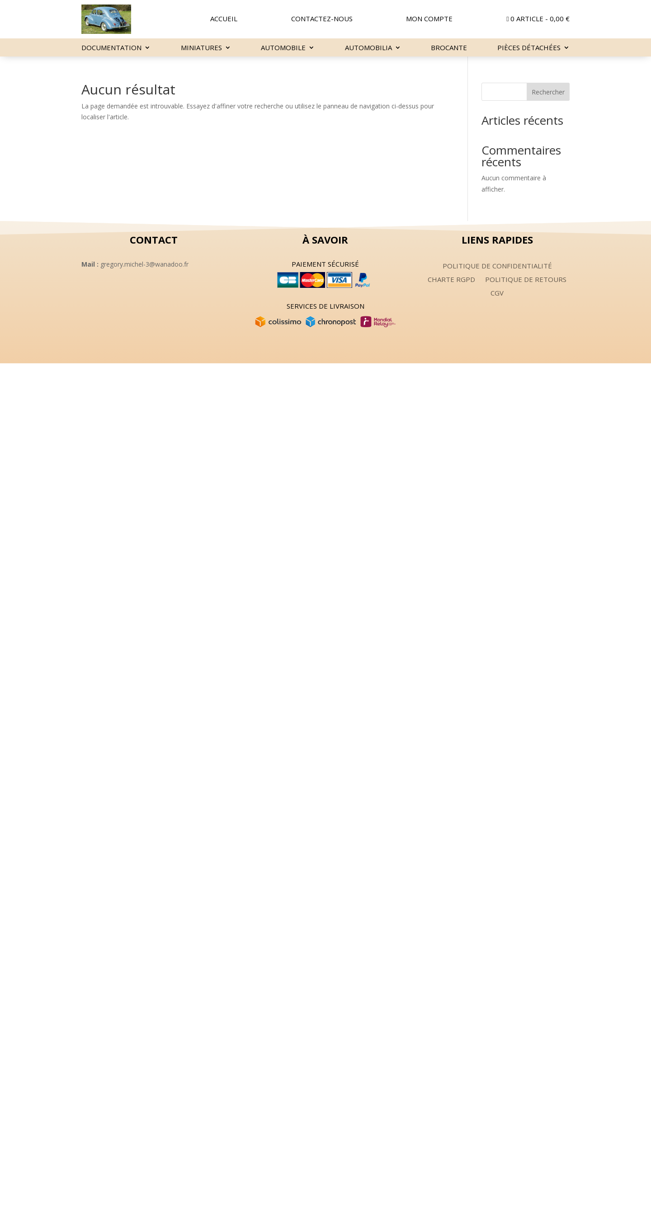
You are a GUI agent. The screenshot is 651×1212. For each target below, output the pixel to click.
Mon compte (429, 19)
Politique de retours (525, 280)
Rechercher (548, 92)
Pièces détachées (529, 48)
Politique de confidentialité (497, 266)
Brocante (449, 48)
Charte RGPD (451, 280)
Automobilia (368, 48)
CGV (497, 293)
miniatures (201, 48)
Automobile (283, 48)
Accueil (223, 19)
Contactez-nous (322, 19)
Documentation (111, 48)
